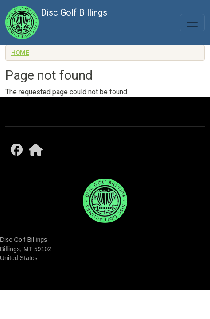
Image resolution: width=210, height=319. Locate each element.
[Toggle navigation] (192, 22)
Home (20, 53)
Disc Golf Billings (56, 22)
